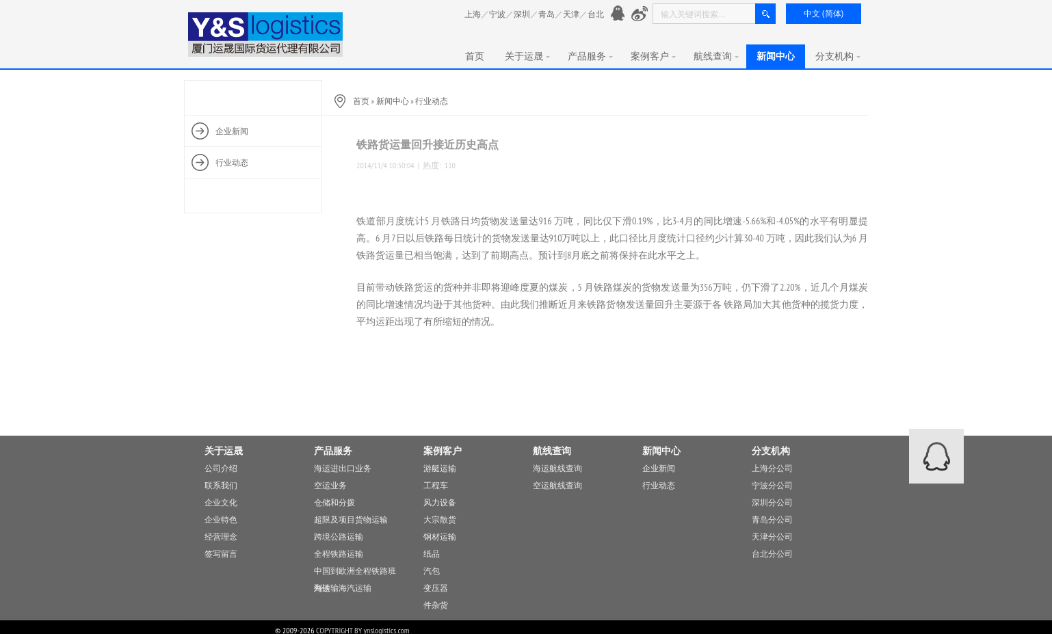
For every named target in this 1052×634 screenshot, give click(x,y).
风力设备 (439, 502)
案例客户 (653, 56)
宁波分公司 (772, 485)
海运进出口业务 (342, 468)
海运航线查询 (557, 468)
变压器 (435, 588)
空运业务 (330, 485)
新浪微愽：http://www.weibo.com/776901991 (639, 14)
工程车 (435, 485)
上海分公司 (772, 468)
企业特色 (221, 519)
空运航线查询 (557, 485)
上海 (472, 14)
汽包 (431, 571)
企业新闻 (658, 468)
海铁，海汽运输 (342, 588)
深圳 (522, 14)
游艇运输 (439, 468)
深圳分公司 (772, 502)
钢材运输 (439, 536)
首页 (474, 56)
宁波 (497, 14)
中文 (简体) (823, 13)
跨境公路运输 (338, 536)
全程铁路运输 (338, 554)
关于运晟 (527, 56)
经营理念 (221, 536)
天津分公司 (772, 536)
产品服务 (590, 56)
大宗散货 (439, 519)
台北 (596, 14)
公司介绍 (221, 468)
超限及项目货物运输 (351, 519)
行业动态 (431, 101)
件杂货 (435, 605)
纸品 (431, 554)
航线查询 (716, 56)
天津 (571, 14)
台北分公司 (772, 554)
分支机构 (837, 56)
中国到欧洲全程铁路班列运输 (355, 572)
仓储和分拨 (334, 502)
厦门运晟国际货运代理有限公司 (266, 34)
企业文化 (221, 502)
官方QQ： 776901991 (619, 14)
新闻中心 (776, 56)
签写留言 (221, 554)
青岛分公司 (772, 519)
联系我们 (221, 485)
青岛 (546, 14)
